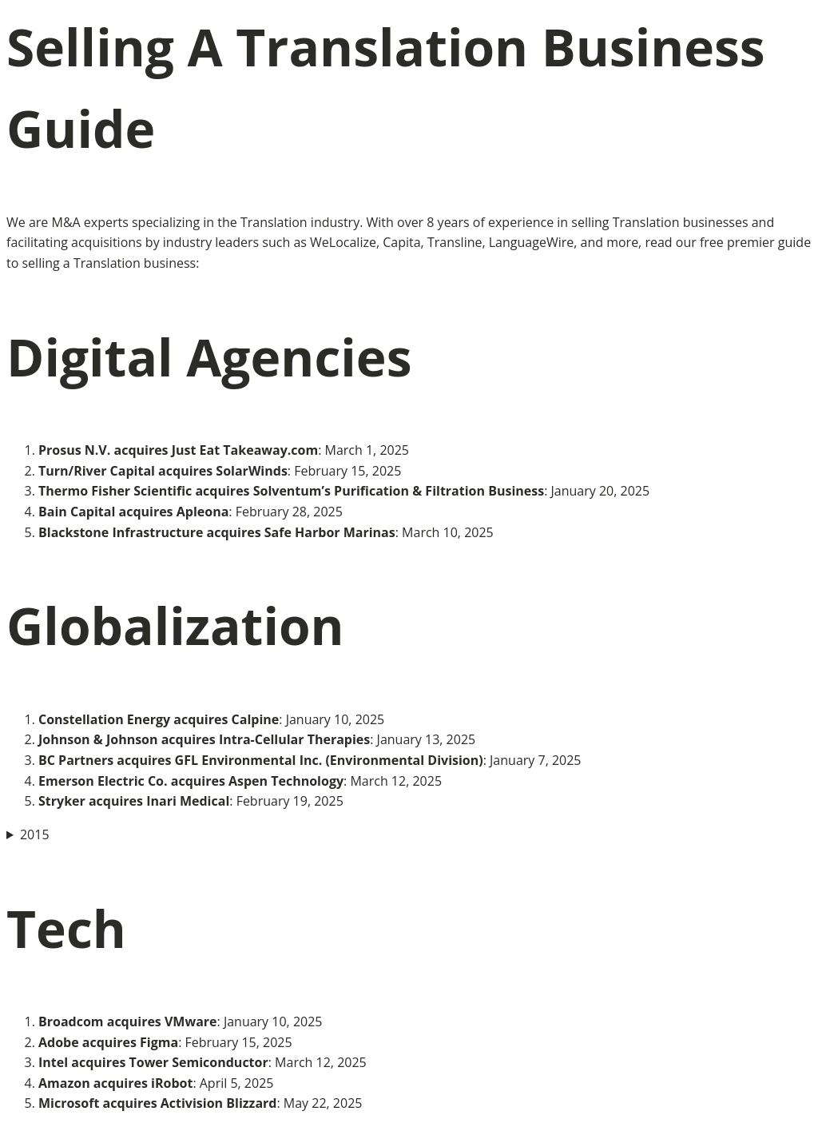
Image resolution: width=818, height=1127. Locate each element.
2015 (35, 834)
